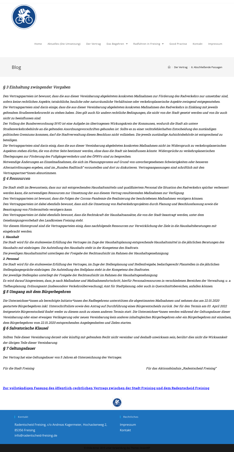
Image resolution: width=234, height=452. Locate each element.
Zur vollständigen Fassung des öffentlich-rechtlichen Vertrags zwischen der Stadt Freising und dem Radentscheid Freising (106, 388)
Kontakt (125, 430)
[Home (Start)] (169, 67)
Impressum (128, 425)
